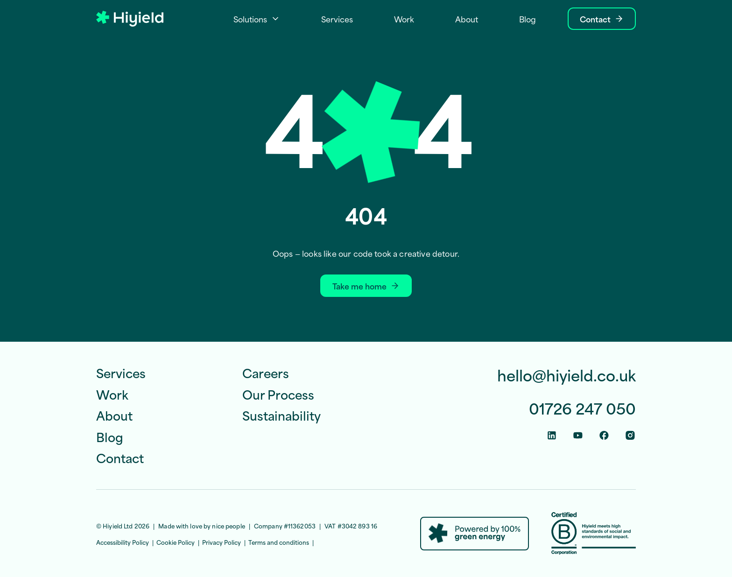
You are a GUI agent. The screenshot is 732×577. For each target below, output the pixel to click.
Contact (120, 457)
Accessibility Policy (122, 542)
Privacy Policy (221, 542)
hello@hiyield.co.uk (566, 375)
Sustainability (281, 415)
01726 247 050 (582, 408)
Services (121, 372)
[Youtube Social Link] (578, 435)
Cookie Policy (175, 542)
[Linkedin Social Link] (551, 435)
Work (112, 394)
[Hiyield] (129, 19)
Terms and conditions (278, 542)
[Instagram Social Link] (630, 435)
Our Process (278, 394)
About (114, 415)
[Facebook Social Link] (604, 435)
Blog (109, 436)
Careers (265, 372)
